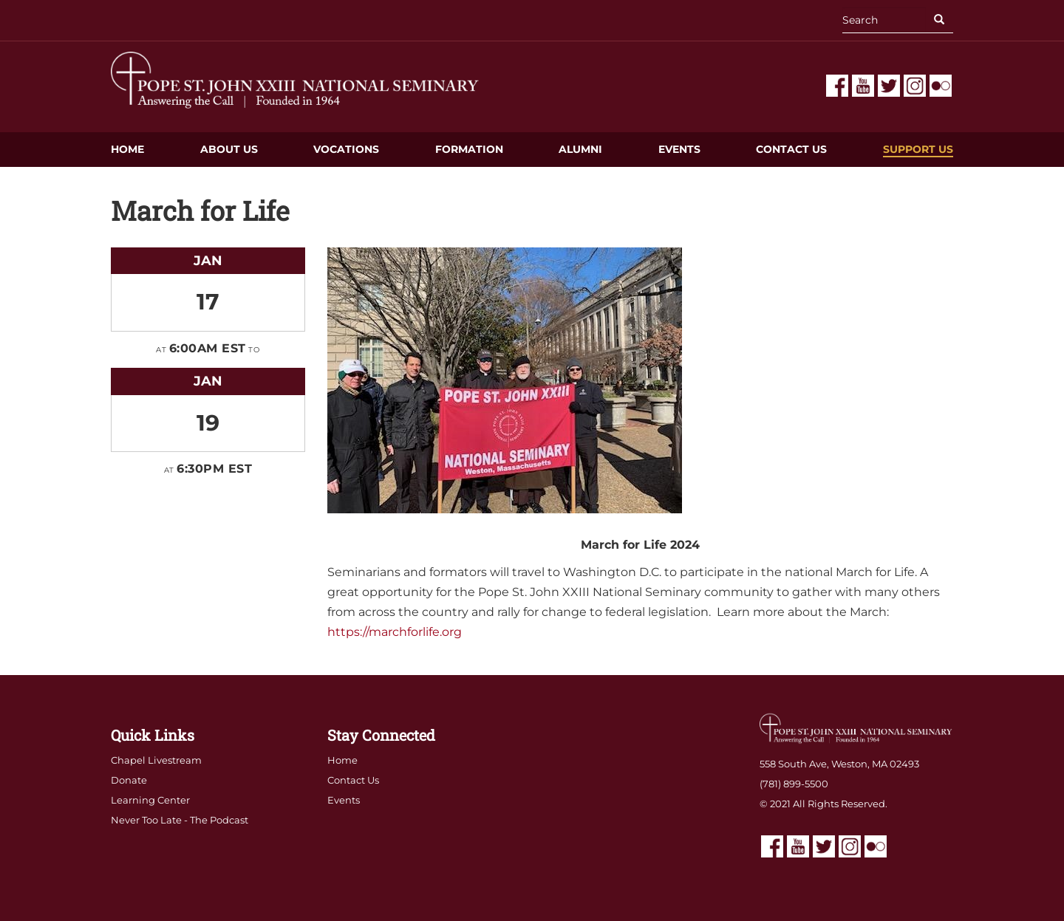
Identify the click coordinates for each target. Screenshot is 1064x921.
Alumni (580, 149)
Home (127, 149)
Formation (469, 149)
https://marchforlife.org (394, 632)
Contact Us (791, 149)
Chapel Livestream (156, 760)
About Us (229, 149)
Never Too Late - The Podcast (179, 820)
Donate (129, 780)
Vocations (346, 149)
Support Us (918, 149)
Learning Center (150, 800)
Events (679, 149)
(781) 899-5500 (794, 784)
